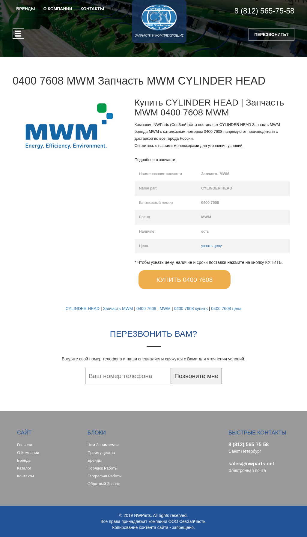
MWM (165, 308)
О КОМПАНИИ (57, 8)
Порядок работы (103, 468)
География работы (105, 476)
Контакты (25, 476)
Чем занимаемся (103, 445)
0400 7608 (146, 308)
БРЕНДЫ (25, 8)
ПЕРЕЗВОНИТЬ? (271, 34)
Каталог (24, 468)
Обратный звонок (104, 484)
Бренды (24, 460)
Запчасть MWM (118, 308)
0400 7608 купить (190, 308)
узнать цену (211, 246)
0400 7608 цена (226, 308)
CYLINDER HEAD (82, 308)
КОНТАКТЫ (92, 8)
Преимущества (101, 452)
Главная (24, 445)
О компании (28, 452)
